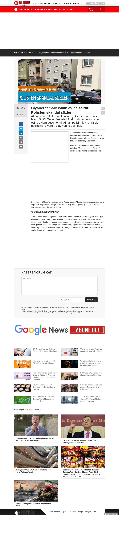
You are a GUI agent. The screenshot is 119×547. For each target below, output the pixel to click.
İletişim (88, 512)
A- (103, 113)
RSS (94, 512)
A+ (102, 108)
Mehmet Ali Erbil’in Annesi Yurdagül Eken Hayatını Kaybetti (46, 9)
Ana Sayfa (72, 512)
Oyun (64, 512)
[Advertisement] (59, 31)
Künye (80, 512)
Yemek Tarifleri (54, 512)
